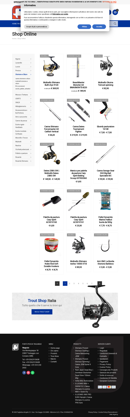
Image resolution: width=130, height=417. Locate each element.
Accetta (99, 27)
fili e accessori (20, 86)
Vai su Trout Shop (41, 312)
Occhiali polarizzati (22, 149)
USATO (18, 98)
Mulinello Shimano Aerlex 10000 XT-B (78, 262)
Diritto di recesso (106, 375)
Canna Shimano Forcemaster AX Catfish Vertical (51, 129)
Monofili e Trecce (21, 138)
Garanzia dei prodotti (108, 373)
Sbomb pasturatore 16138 (105, 127)
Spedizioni (104, 359)
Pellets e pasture (21, 153)
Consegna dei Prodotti (108, 370)
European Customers (108, 381)
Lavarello (18, 63)
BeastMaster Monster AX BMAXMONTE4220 (78, 85)
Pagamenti (104, 362)
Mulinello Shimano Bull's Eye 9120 (51, 83)
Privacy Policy (105, 364)
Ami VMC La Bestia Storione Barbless (105, 262)
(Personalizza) (112, 412)
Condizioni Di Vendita (108, 378)
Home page (16, 24)
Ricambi (18, 157)
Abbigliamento (20, 106)
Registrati (103, 351)
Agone (17, 59)
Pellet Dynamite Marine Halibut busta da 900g (105, 219)
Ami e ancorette (21, 117)
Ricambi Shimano (21, 161)
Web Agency (114, 414)
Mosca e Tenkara (21, 95)
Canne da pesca (21, 121)
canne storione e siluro (22, 78)
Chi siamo (54, 351)
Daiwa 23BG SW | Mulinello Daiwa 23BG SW (51, 173)
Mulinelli (18, 142)
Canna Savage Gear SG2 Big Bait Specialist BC (105, 173)
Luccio (17, 67)
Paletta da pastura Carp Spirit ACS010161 (78, 219)
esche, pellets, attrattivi (22, 89)
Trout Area (55, 356)
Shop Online (21, 38)
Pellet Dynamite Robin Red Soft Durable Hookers (51, 263)
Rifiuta (84, 27)
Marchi (53, 359)
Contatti (54, 362)
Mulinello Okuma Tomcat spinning (105, 83)
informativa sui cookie (60, 14)
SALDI (17, 102)
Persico (18, 70)
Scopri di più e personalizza (36, 27)
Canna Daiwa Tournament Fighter (78, 129)
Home (14, 38)
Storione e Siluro (21, 74)
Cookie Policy (105, 367)
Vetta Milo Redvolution (84, 381)
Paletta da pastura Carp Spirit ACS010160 (51, 219)
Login (102, 348)
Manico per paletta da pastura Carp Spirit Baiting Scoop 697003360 (78, 174)
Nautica (18, 145)
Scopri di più (109, 2)
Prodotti (54, 353)
